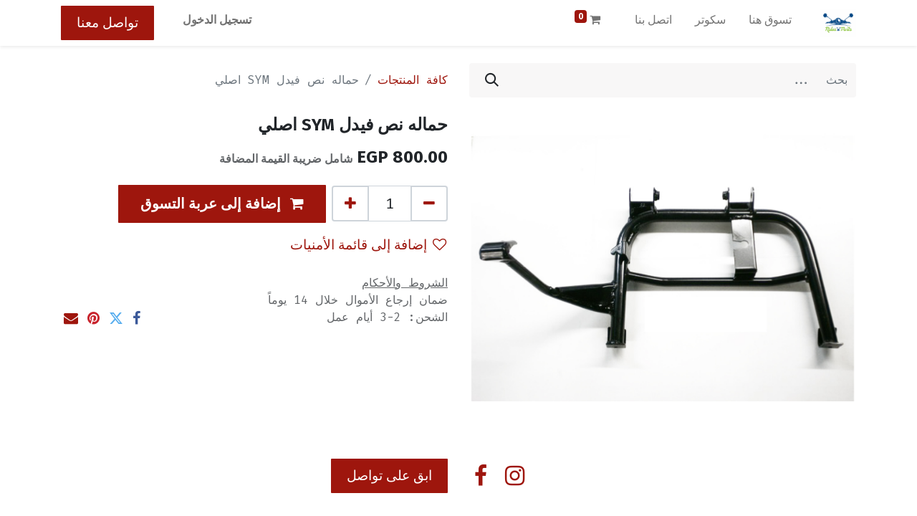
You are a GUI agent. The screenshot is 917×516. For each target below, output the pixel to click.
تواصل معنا (107, 22)
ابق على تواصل (389, 475)
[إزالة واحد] (429, 203)
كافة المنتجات (413, 79)
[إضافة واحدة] (350, 203)
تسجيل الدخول (217, 20)
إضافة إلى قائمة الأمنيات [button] (368, 244)
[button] (222, 204)
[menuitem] (770, 23)
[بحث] (491, 80)
